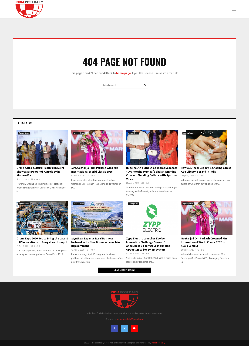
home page (123, 73)
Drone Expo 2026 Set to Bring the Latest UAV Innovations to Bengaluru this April (42, 240)
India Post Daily (158, 343)
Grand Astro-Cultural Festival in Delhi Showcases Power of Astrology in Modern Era (40, 172)
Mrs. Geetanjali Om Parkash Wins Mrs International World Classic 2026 (94, 170)
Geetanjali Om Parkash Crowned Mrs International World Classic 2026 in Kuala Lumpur (204, 242)
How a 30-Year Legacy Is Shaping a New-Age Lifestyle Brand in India (206, 170)
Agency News (24, 133)
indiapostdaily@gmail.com (130, 319)
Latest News (24, 123)
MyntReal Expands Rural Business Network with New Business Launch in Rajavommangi (95, 242)
